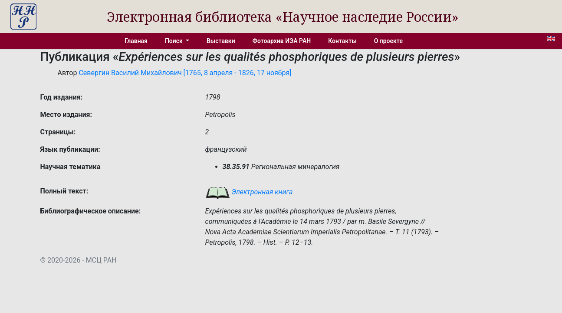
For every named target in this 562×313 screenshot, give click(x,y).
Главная (136, 40)
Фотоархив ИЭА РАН (282, 40)
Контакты (342, 40)
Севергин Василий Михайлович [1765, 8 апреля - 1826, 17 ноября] (185, 73)
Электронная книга (249, 192)
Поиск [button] (174, 40)
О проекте (388, 40)
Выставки (221, 40)
